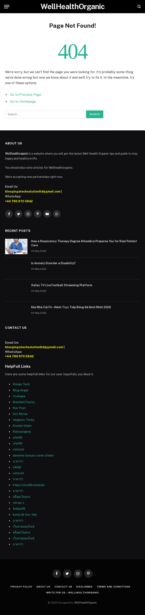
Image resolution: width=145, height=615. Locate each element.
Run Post (19, 408)
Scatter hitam (22, 425)
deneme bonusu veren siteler (33, 455)
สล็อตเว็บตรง (21, 496)
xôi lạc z (18, 502)
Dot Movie (20, 414)
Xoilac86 (19, 508)
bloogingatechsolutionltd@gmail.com (32, 191)
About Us (43, 586)
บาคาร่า (18, 479)
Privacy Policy (21, 586)
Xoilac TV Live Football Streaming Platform (61, 285)
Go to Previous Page (25, 95)
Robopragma (22, 431)
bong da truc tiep (25, 514)
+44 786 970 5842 (19, 201)
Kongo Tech (21, 384)
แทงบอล (18, 449)
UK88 (17, 467)
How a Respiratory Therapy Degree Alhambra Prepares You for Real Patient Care (84, 243)
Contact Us (63, 586)
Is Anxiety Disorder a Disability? (53, 263)
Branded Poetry (24, 402)
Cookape (19, 396)
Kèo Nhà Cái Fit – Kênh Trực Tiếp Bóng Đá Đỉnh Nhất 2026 (71, 307)
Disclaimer (84, 586)
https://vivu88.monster (29, 485)
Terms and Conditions (113, 586)
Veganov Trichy (23, 419)
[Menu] (6, 6)
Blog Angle (20, 390)
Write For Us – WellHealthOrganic (72, 592)
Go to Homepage (23, 101)
